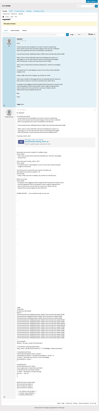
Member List (14, 14)
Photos (24, 30)
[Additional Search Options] (94, 6)
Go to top (93, 403)
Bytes (59, 403)
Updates (29, 11)
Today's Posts (6, 14)
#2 (94, 110)
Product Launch (19, 11)
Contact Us (68, 403)
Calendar (20, 14)
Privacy (75, 403)
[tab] (5, 30)
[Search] (86, 6)
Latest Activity (15, 30)
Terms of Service (84, 403)
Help (63, 403)
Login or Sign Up (92, 1)
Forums (4, 11)
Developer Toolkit (39, 11)
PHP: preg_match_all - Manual (34, 140)
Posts (5, 30)
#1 (94, 39)
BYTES (11, 11)
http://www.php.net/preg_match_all (36, 141)
